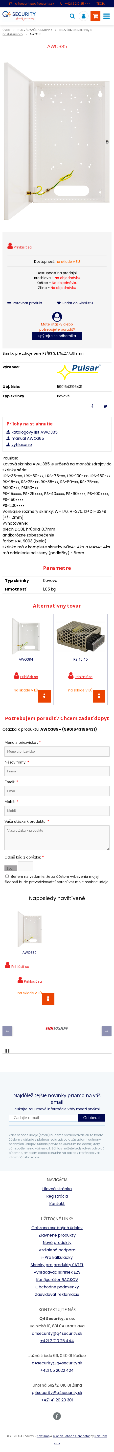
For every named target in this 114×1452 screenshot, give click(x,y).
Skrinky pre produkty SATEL (57, 1265)
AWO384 (26, 659)
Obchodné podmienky (57, 1287)
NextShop (43, 1436)
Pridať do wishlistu (75, 303)
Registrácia (57, 1196)
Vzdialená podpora (57, 1250)
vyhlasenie (21, 444)
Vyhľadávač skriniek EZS (57, 1272)
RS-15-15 (80, 659)
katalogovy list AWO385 (34, 432)
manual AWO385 (27, 438)
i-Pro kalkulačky (57, 1257)
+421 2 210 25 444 (78, 3)
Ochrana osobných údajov (57, 1228)
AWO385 (30, 952)
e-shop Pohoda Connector (71, 1436)
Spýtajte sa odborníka (57, 335)
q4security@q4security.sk (34, 3)
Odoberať (91, 1118)
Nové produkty (57, 1242)
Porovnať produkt (25, 303)
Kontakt (57, 1203)
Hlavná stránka (57, 1189)
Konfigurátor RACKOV (57, 1279)
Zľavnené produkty (57, 1235)
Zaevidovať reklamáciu (57, 1294)
